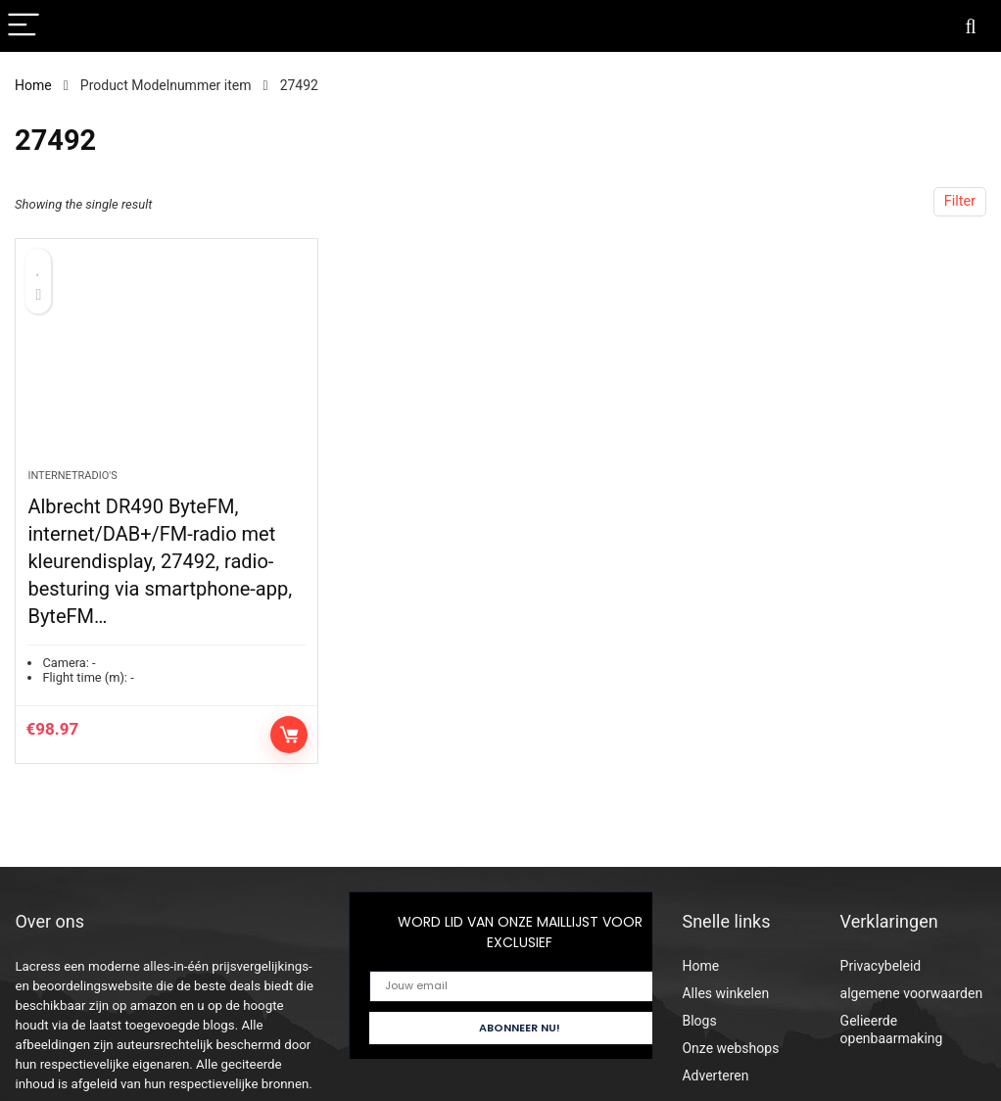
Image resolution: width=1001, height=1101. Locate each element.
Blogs (699, 1021)
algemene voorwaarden (911, 993)
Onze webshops (730, 1048)
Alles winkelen (725, 993)
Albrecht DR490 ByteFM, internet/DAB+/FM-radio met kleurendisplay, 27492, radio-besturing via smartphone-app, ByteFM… (159, 561)
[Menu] (23, 26)
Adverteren (715, 1075)
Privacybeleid (881, 966)
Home (33, 85)
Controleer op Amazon (289, 734)
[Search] (970, 26)
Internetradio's (72, 475)
